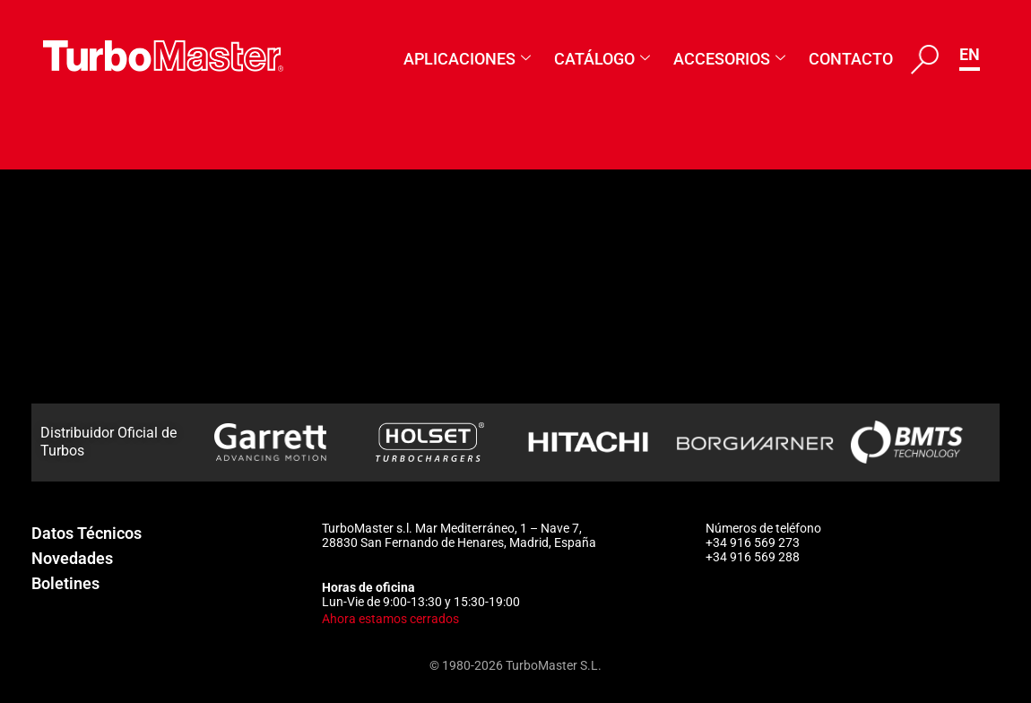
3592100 (213, 251)
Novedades (72, 558)
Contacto (851, 58)
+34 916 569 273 (753, 542)
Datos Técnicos (86, 533)
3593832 (213, 349)
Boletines (65, 583)
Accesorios (729, 59)
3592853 (213, 299)
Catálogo (602, 59)
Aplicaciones (467, 59)
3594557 (213, 397)
